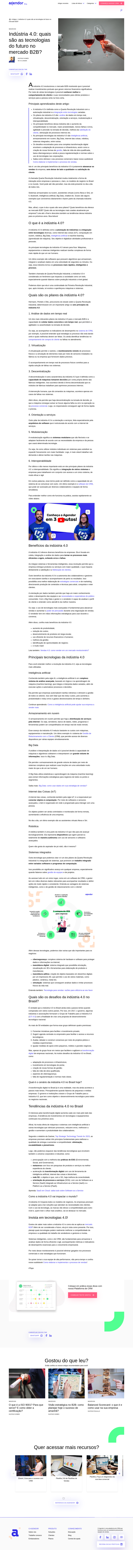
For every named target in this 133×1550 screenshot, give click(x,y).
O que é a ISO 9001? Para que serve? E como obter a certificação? (26, 1407)
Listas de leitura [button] (77, 3)
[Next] (119, 1473)
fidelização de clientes (62, 570)
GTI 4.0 (32, 1017)
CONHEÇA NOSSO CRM (111, 3)
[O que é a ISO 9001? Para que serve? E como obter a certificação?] (27, 1384)
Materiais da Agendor (66, 1503)
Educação (71, 1532)
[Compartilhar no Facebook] (26, 74)
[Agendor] (16, 3)
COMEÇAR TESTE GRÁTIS (82, 1295)
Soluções (51, 1532)
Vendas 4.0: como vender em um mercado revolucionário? (64, 650)
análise (62, 115)
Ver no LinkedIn (22, 60)
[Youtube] (121, 1537)
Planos (50, 1539)
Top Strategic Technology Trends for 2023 (72, 1136)
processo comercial (39, 406)
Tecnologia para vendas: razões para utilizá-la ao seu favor (68, 990)
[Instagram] (114, 1537)
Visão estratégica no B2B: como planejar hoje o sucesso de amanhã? (66, 1407)
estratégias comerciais (69, 581)
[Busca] (114, 10)
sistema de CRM (85, 331)
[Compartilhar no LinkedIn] (30, 74)
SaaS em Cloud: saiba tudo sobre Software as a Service (60, 1191)
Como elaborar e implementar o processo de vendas (55, 162)
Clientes (51, 1535)
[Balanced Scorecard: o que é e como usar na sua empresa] (106, 1384)
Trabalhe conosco (35, 1535)
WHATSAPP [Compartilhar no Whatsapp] (17, 74)
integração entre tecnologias (65, 112)
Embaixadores (34, 1539)
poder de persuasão (55, 611)
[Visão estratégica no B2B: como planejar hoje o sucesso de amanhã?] (66, 1384)
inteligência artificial (79, 136)
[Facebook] (100, 1537)
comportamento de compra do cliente (44, 340)
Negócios (12, 29)
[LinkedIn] (107, 1537)
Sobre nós (32, 1532)
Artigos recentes (63, 3)
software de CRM (85, 484)
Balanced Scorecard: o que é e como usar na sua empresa (105, 1406)
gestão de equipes (55, 872)
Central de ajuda (74, 1539)
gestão (59, 150)
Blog (69, 1535)
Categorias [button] (90, 3)
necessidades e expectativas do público (77, 596)
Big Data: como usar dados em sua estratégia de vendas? (63, 786)
